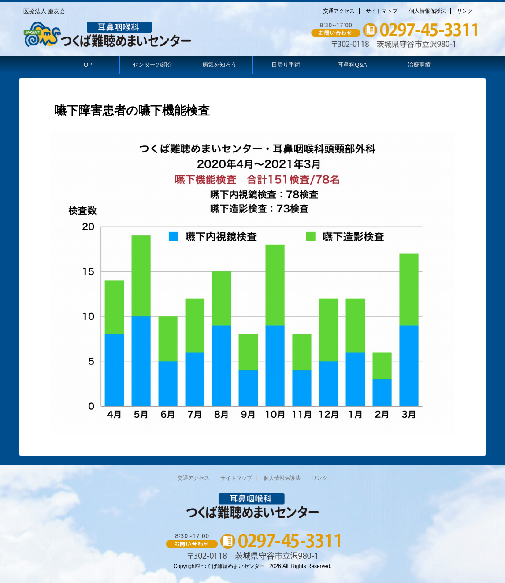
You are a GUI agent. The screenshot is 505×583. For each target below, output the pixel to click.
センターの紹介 (153, 64)
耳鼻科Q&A (352, 64)
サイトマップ (381, 11)
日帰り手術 (285, 64)
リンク (465, 11)
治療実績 (419, 64)
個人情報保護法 (427, 11)
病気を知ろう (219, 64)
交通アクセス (339, 11)
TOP (86, 64)
